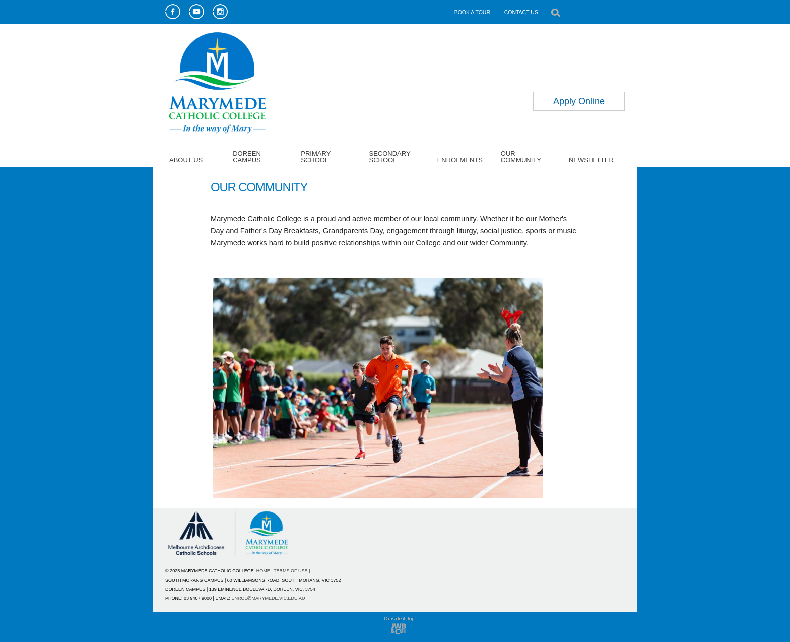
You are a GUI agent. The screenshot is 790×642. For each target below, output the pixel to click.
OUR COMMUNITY (521, 156)
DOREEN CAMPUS (247, 156)
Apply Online (579, 101)
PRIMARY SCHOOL (316, 156)
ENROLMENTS (460, 159)
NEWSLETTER (591, 159)
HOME (263, 570)
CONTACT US (521, 12)
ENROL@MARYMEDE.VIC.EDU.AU (268, 598)
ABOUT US (186, 159)
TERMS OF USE (291, 570)
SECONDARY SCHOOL (389, 156)
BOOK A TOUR (472, 12)
